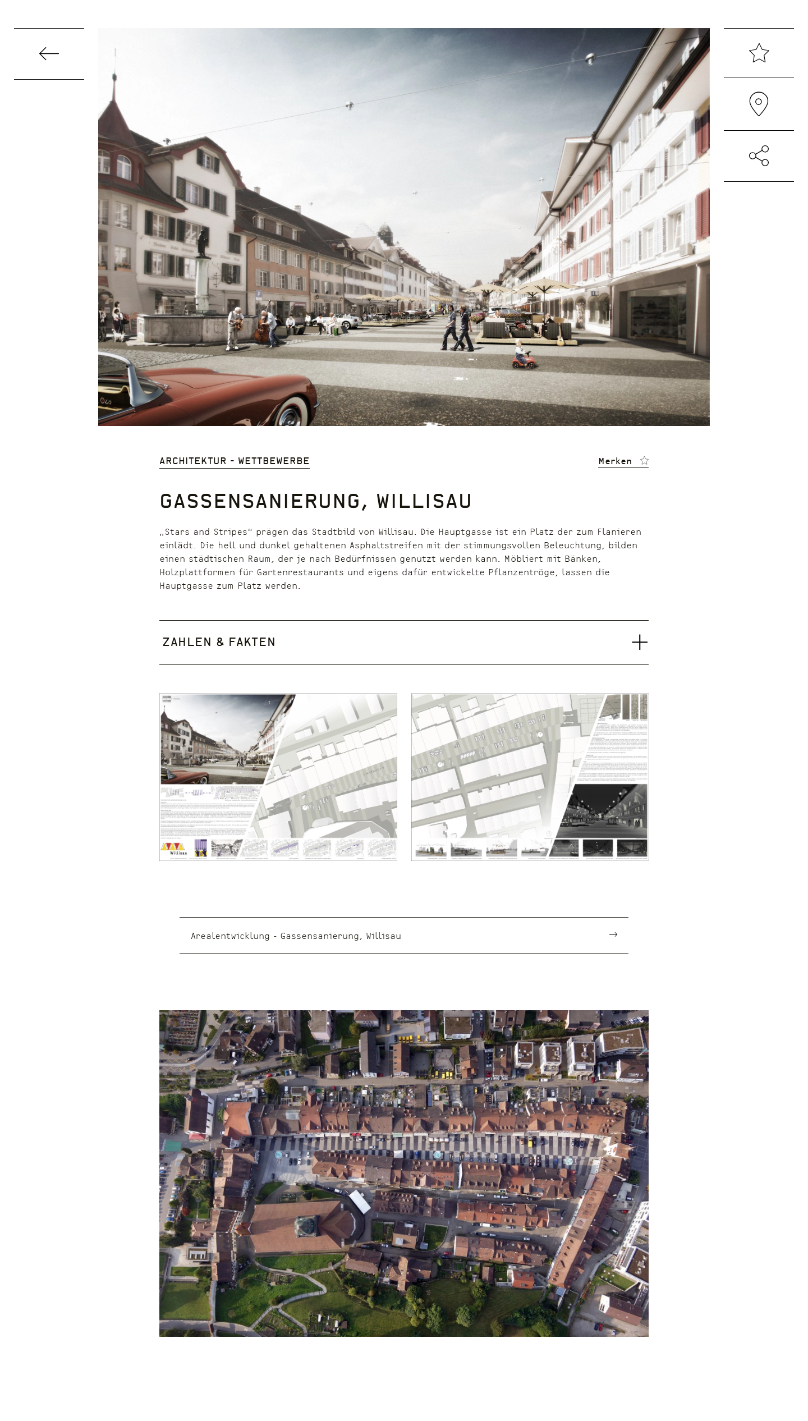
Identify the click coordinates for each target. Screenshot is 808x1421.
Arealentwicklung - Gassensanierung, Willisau (296, 935)
